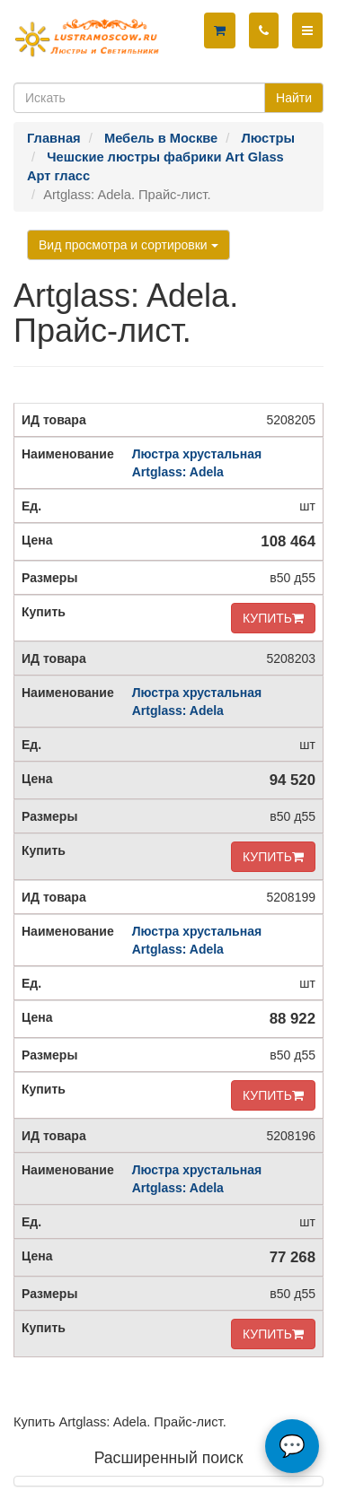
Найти (294, 98)
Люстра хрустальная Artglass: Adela (197, 463)
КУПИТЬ (273, 618)
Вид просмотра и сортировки (128, 245)
